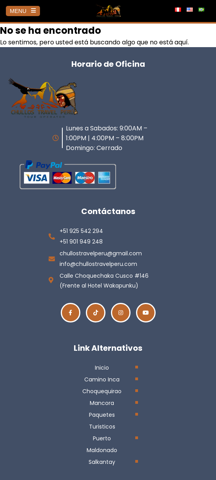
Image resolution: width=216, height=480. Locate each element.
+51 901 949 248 (81, 241)
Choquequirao (102, 391)
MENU (23, 11)
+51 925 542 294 (81, 231)
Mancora (102, 403)
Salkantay (102, 462)
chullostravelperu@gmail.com (101, 253)
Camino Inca (102, 379)
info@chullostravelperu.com (98, 264)
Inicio (102, 368)
